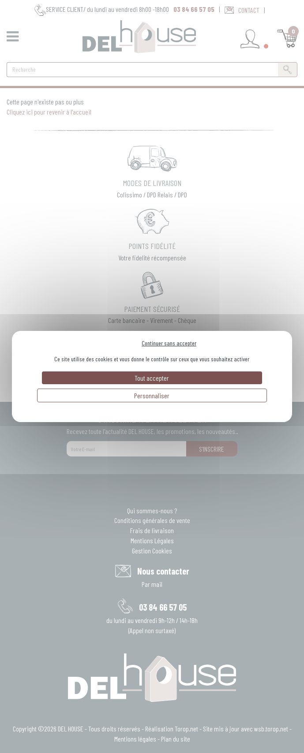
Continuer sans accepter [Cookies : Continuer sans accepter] (169, 343)
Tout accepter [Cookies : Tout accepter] (152, 378)
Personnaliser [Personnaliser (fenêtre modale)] (151, 395)
